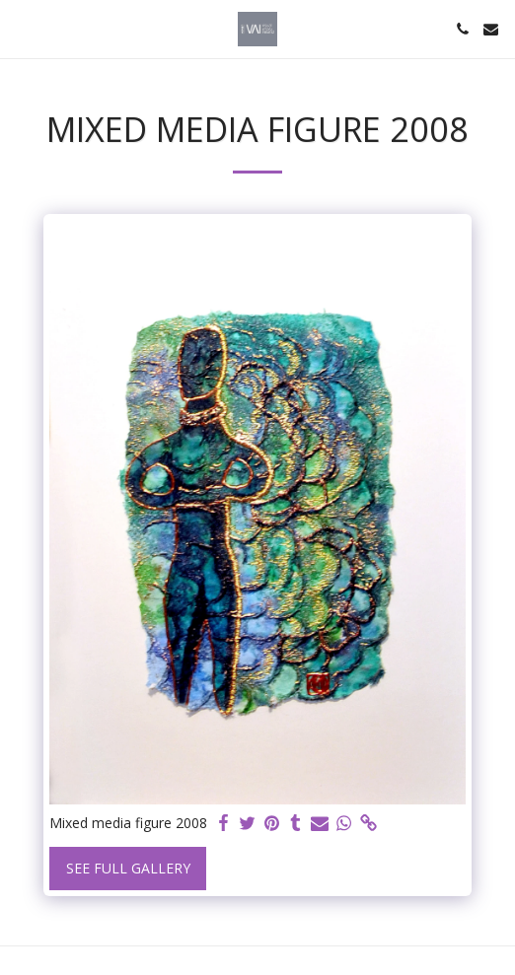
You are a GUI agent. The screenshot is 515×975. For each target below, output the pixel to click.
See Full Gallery (128, 868)
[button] (21, 28)
